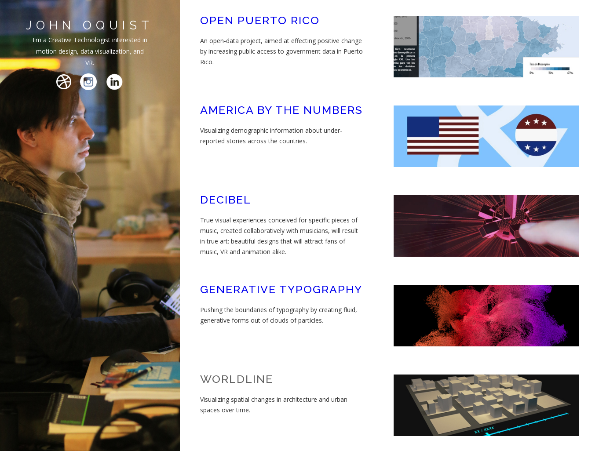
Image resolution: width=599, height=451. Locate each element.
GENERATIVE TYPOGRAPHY (281, 289)
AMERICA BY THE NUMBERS (281, 109)
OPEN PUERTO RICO (260, 20)
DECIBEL (225, 199)
